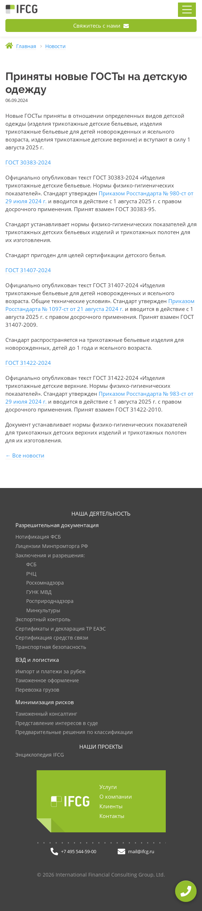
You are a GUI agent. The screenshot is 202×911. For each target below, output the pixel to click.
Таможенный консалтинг (46, 714)
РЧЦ (31, 574)
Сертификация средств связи (51, 638)
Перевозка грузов (37, 690)
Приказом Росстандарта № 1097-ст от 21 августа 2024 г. (99, 304)
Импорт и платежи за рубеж (50, 672)
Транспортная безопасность (50, 647)
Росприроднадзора (50, 601)
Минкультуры (43, 611)
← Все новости (24, 455)
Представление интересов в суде (56, 723)
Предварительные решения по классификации (74, 732)
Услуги (108, 786)
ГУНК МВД (39, 592)
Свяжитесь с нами (101, 25)
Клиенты (111, 806)
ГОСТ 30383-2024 (28, 162)
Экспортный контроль (42, 620)
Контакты (112, 815)
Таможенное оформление (47, 681)
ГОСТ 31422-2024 (28, 362)
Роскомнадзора (45, 583)
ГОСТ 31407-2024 (28, 270)
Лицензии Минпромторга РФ (51, 546)
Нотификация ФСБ (38, 537)
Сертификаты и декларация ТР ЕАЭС (60, 629)
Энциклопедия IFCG (39, 755)
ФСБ (31, 565)
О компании (115, 796)
